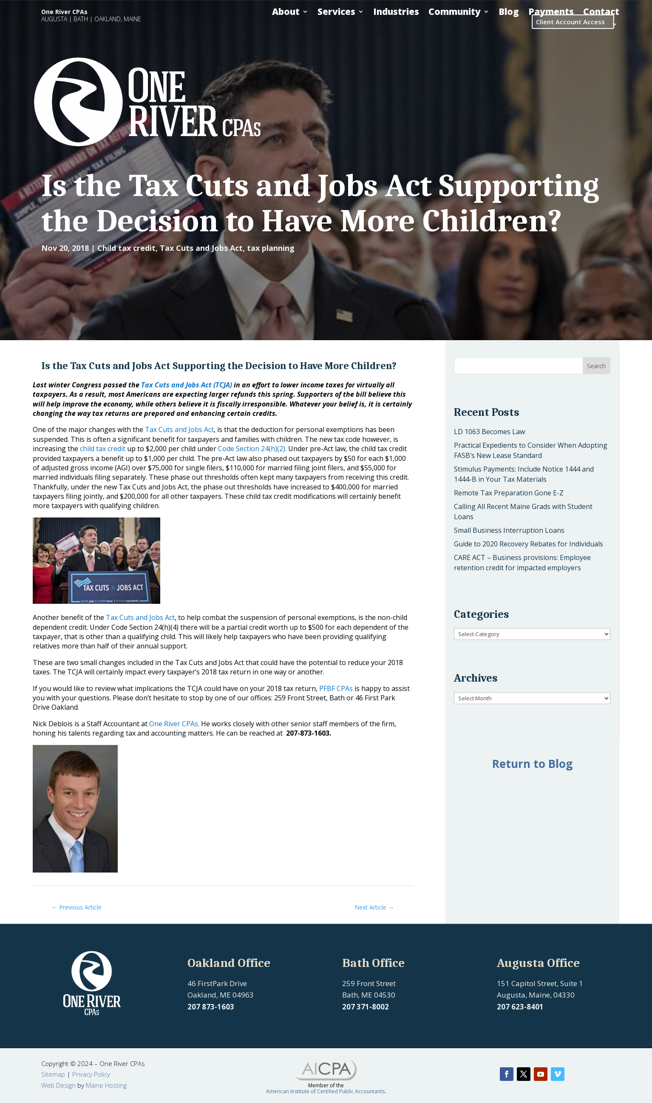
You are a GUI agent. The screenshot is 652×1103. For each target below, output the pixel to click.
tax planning (271, 248)
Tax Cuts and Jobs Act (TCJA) (186, 384)
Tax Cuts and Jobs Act (201, 248)
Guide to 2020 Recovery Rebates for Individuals (528, 544)
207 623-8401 (520, 1007)
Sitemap (53, 1074)
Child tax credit (126, 248)
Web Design (58, 1085)
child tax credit (102, 448)
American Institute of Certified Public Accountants (325, 1091)
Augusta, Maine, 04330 (536, 995)
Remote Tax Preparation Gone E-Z (509, 492)
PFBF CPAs (336, 688)
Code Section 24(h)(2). (252, 448)
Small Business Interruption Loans (509, 530)
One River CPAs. (175, 723)
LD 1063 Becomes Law (489, 431)
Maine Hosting (106, 1085)
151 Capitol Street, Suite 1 (540, 983)
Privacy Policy (91, 1074)
